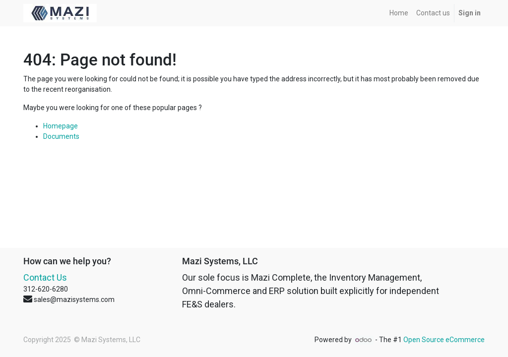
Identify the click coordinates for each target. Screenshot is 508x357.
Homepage (60, 126)
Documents (61, 136)
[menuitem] (398, 13)
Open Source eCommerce (444, 340)
